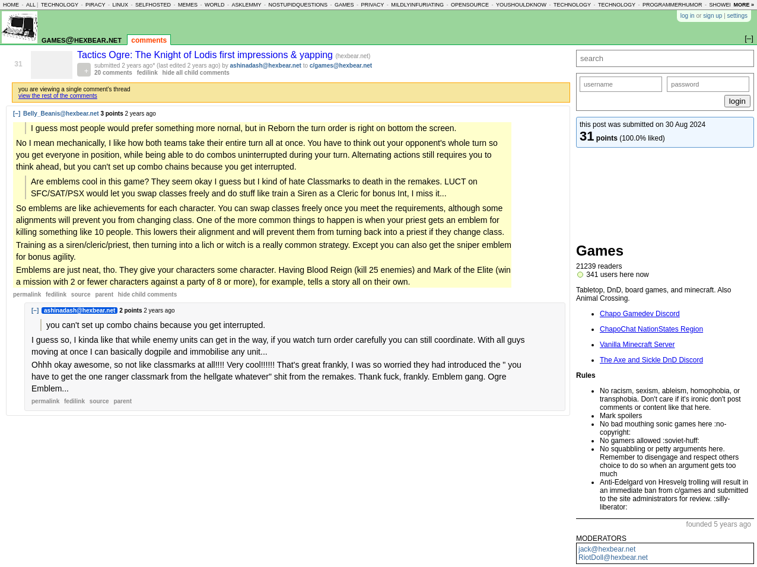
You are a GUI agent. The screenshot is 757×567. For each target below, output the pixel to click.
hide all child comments (196, 72)
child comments (147, 294)
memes (188, 5)
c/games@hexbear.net (341, 65)
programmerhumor (672, 5)
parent (104, 294)
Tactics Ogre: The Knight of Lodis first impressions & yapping (206, 55)
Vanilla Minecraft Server (637, 344)
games (344, 5)
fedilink (147, 72)
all (31, 5)
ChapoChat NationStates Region (651, 329)
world (215, 5)
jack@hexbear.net (606, 549)
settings (737, 15)
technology (59, 5)
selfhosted (153, 5)
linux (120, 5)
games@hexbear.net (82, 39)
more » (743, 5)
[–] (16, 113)
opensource (470, 5)
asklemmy (246, 5)
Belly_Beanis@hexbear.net (61, 113)
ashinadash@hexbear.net (265, 65)
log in (687, 15)
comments (149, 40)
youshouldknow (521, 5)
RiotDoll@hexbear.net (613, 557)
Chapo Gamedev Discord (640, 314)
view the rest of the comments (57, 96)
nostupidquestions (297, 5)
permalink (27, 294)
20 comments (113, 72)
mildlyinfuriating (417, 5)
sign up (712, 15)
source (81, 294)
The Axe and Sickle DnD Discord (651, 360)
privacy (372, 5)
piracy (95, 5)
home (11, 5)
